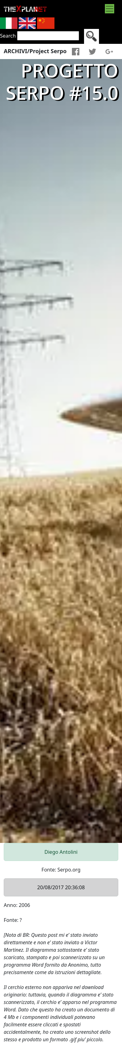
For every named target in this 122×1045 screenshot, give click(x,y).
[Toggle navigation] (109, 8)
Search (8, 35)
